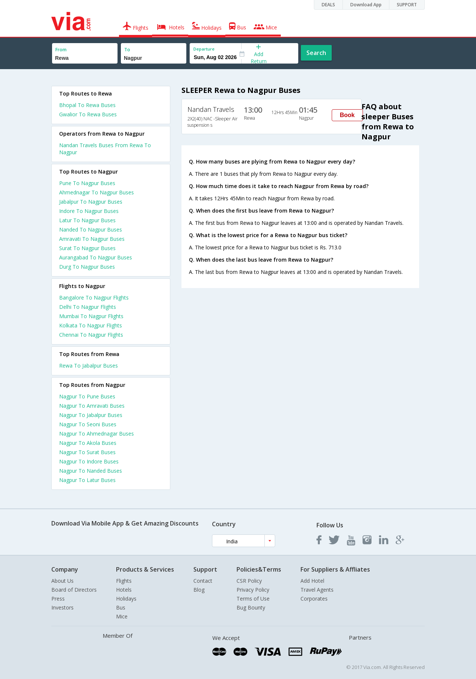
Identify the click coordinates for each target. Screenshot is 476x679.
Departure (204, 49)
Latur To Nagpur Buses (87, 220)
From (61, 49)
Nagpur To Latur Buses (87, 480)
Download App (366, 4)
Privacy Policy (253, 589)
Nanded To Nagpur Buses (90, 229)
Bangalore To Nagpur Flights (94, 297)
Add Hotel (312, 580)
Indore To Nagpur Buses (89, 210)
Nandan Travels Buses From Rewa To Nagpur (105, 149)
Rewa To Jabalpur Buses (88, 365)
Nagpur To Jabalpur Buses (90, 414)
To (127, 49)
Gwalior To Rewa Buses (88, 114)
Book (347, 115)
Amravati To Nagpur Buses (92, 238)
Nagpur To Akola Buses (87, 442)
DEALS (328, 4)
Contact (202, 580)
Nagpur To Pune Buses (87, 396)
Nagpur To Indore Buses (89, 461)
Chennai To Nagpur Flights (91, 334)
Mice (122, 616)
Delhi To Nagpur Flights (87, 306)
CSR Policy (249, 580)
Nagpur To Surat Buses (87, 452)
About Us (62, 580)
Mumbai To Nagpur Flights (91, 316)
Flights (124, 580)
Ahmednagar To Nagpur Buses (96, 192)
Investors (62, 607)
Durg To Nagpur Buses (87, 266)
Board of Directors (74, 589)
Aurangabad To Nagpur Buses (95, 257)
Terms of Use (253, 598)
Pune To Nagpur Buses (87, 183)
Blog (199, 589)
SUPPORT (407, 4)
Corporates (314, 598)
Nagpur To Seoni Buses (87, 424)
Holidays (126, 598)
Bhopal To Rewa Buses (87, 105)
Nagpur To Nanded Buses (90, 470)
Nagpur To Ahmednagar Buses (96, 433)
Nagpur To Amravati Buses (92, 405)
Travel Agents (317, 589)
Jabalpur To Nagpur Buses (90, 201)
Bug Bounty (251, 607)
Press (58, 598)
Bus (120, 607)
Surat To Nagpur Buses (87, 248)
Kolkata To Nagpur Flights (90, 325)
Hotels (124, 589)
